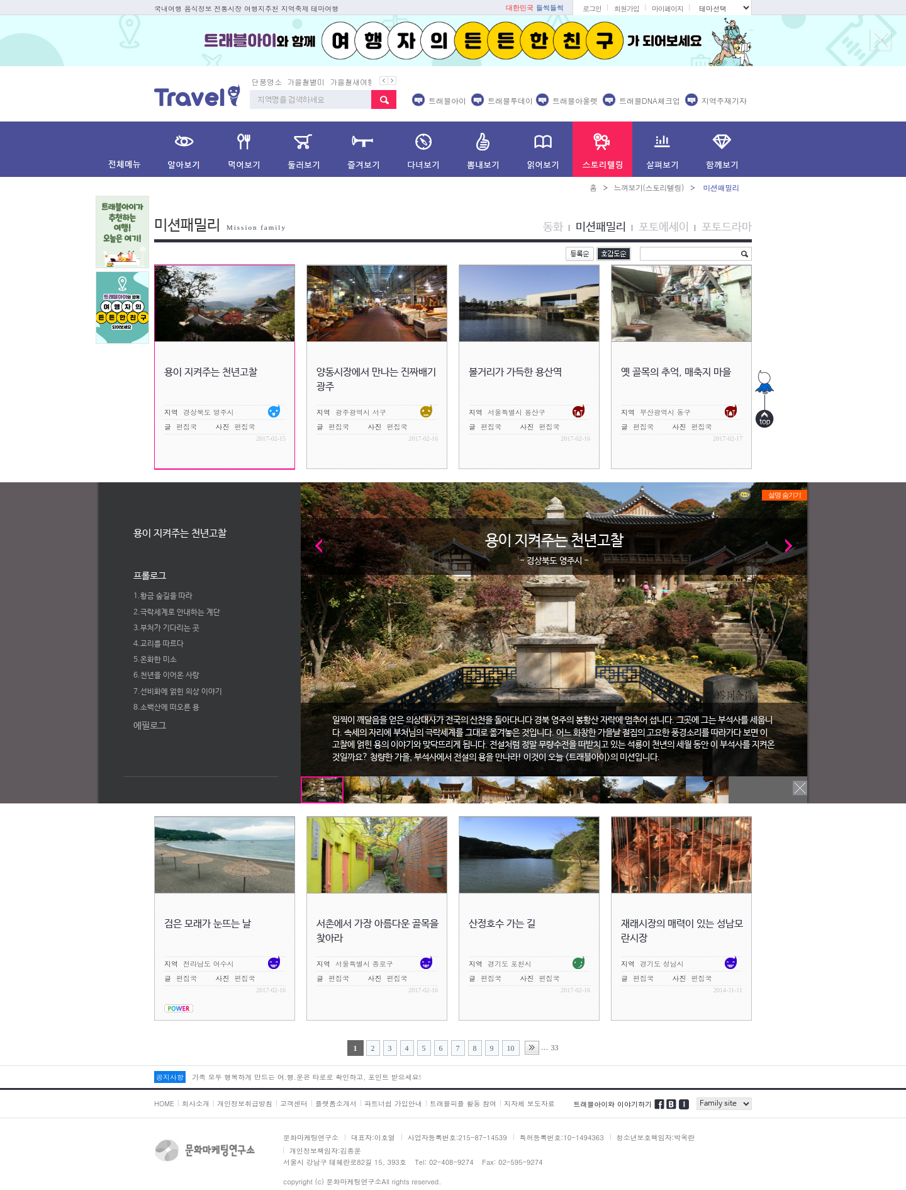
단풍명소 (267, 81)
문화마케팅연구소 (310, 1137)
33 (555, 1047)
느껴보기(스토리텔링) (648, 187)
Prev (314, 545)
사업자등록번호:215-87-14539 (457, 1137)
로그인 (592, 8)
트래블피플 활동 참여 (463, 1103)
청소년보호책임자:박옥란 (656, 1137)
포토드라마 (727, 227)
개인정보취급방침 (244, 1103)
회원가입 (626, 8)
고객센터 (294, 1103)
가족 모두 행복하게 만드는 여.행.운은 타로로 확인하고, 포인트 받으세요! (306, 1077)
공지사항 (170, 1077)
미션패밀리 (601, 227)
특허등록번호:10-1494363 (562, 1137)
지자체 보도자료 (529, 1103)
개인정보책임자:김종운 (325, 1150)
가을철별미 (306, 81)
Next (794, 545)
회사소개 (196, 1103)
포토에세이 (664, 227)
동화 (553, 227)
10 (511, 1048)
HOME (164, 1103)
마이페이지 (667, 8)
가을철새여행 (352, 81)
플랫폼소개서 (336, 1103)
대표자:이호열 (373, 1137)
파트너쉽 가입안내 (393, 1103)
